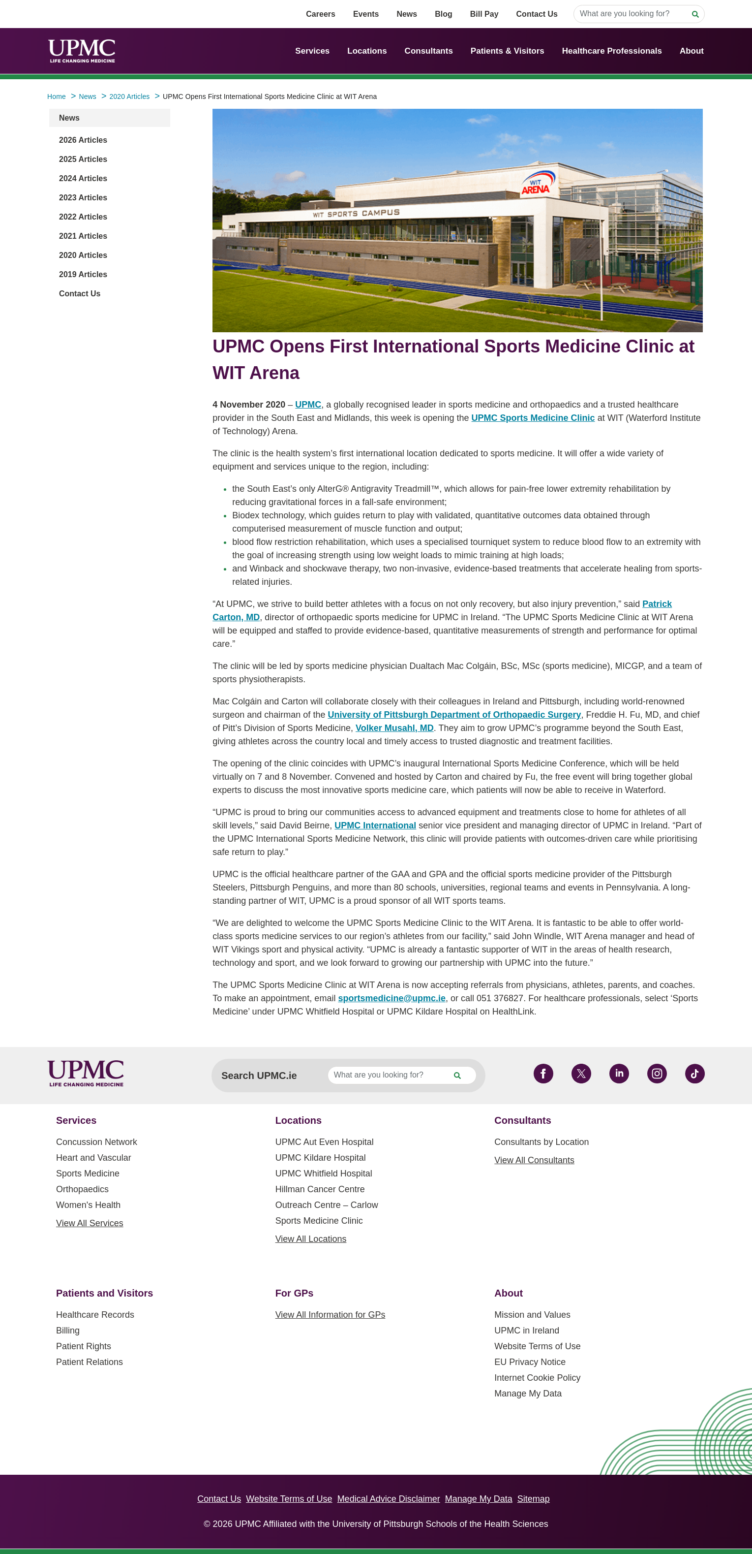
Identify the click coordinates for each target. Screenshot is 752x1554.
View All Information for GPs (330, 1315)
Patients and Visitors (104, 1293)
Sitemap (533, 1499)
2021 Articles (83, 236)
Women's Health (88, 1205)
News (406, 14)
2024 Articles (83, 178)
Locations (367, 51)
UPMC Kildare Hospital (320, 1158)
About (692, 51)
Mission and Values (532, 1315)
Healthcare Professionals (612, 51)
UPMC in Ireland (526, 1330)
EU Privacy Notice (530, 1362)
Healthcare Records (95, 1315)
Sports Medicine (88, 1173)
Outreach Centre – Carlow (326, 1205)
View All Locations (311, 1239)
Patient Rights (83, 1346)
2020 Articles (83, 255)
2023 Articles (83, 197)
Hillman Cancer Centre (320, 1189)
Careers (320, 14)
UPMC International (375, 825)
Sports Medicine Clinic (319, 1221)
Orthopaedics (82, 1189)
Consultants (429, 51)
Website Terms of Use (537, 1346)
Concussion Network (96, 1142)
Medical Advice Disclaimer (388, 1499)
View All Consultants (534, 1160)
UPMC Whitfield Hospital (323, 1173)
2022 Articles (83, 217)
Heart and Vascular (93, 1158)
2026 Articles (83, 140)
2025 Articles (83, 159)
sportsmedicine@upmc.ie (392, 998)
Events (366, 14)
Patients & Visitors (507, 51)
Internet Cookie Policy (537, 1378)
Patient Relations (89, 1362)
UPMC (308, 405)
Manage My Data (528, 1393)
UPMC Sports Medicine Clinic (533, 418)
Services (312, 51)
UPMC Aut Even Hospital (324, 1142)
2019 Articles (83, 274)
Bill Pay (484, 14)
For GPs (294, 1293)
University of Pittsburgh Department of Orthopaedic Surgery (454, 715)
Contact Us (537, 14)
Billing (68, 1330)
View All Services (89, 1223)
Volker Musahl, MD (395, 728)
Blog (443, 14)
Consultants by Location (541, 1142)
